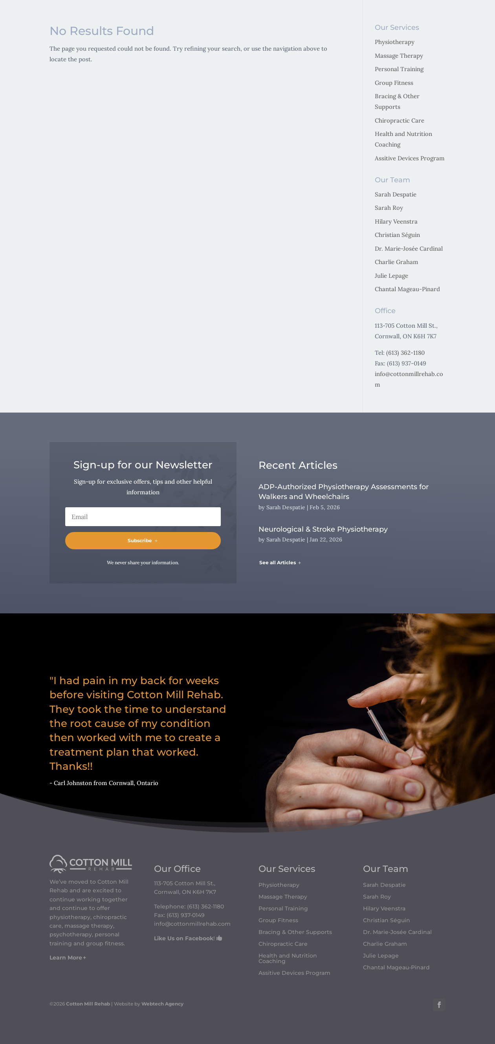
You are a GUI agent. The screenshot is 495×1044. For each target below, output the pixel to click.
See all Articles (277, 562)
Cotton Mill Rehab (87, 1004)
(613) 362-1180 (405, 352)
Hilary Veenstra (396, 221)
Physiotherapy (394, 42)
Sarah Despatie (395, 194)
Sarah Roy (389, 207)
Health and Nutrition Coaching (287, 959)
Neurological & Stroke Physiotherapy (323, 529)
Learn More (66, 957)
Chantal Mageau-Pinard (407, 289)
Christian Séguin (397, 235)
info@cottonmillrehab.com (192, 923)
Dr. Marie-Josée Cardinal (409, 248)
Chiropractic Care (399, 120)
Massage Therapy (399, 55)
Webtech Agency (162, 1004)
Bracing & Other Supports (295, 932)
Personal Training (399, 69)
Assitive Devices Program (410, 158)
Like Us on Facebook (183, 938)
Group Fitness (394, 82)
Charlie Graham (396, 262)
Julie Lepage (391, 275)
